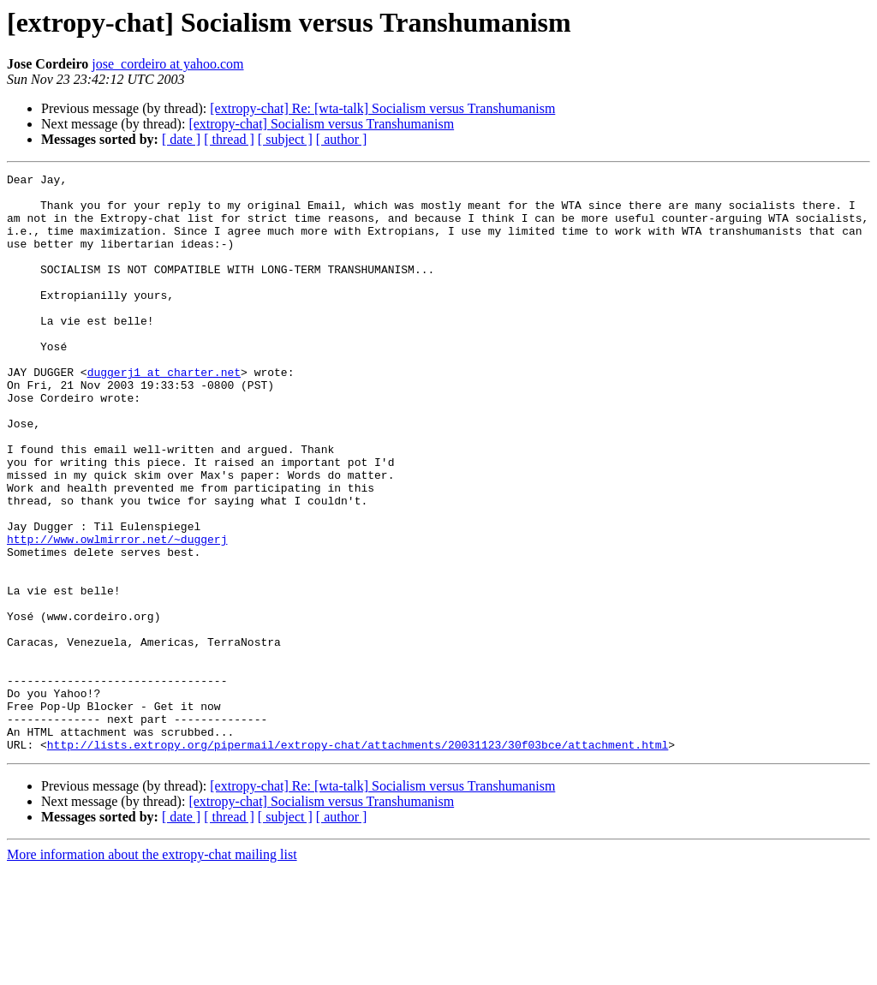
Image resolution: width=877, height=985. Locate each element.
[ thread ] (229, 139)
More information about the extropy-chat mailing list (152, 970)
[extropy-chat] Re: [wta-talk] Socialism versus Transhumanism (382, 108)
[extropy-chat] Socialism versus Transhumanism (321, 123)
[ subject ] (285, 139)
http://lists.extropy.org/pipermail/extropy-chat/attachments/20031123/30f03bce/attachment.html (357, 860)
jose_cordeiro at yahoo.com (167, 64)
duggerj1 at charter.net (164, 413)
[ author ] (341, 139)
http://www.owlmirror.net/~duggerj (117, 613)
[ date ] (181, 139)
